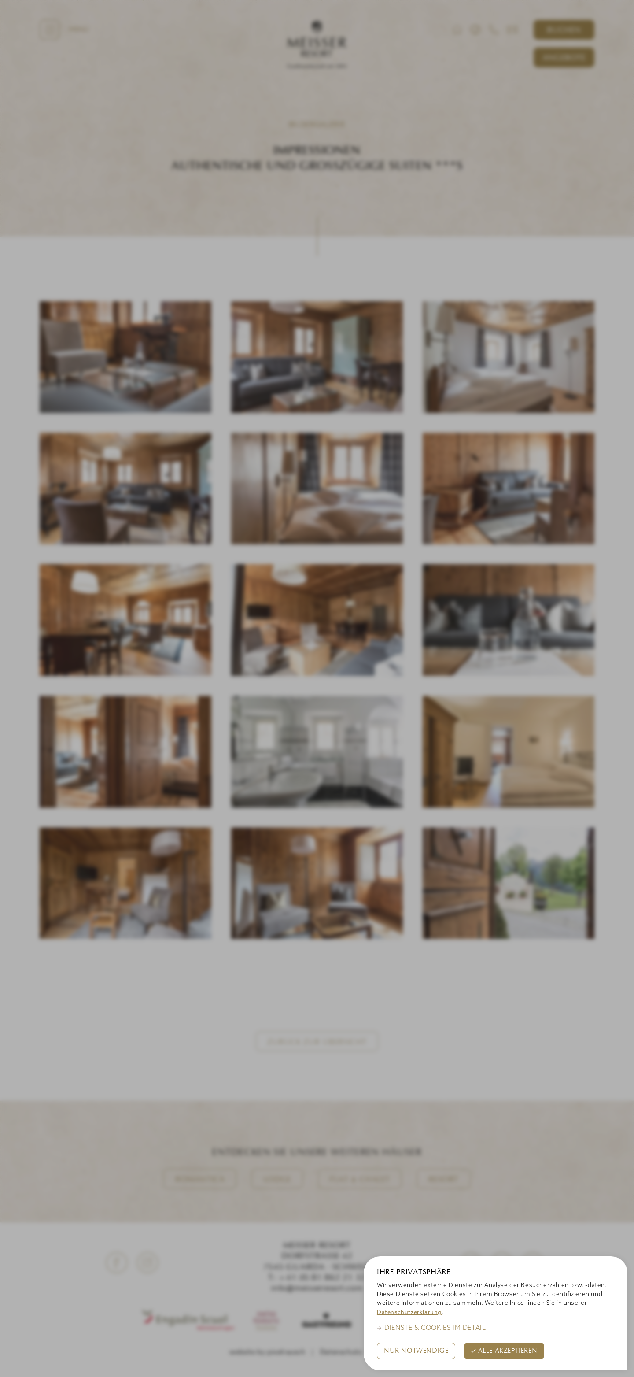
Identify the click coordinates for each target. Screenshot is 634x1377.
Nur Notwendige (416, 1351)
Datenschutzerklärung (409, 1312)
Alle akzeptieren (508, 1351)
